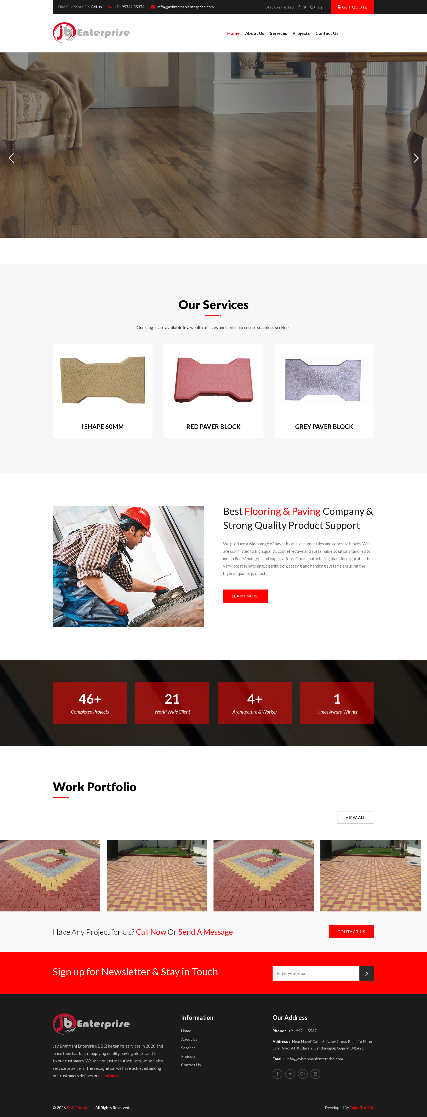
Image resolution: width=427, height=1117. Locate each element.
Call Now (151, 931)
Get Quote (352, 7)
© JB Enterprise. (80, 1107)
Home (233, 33)
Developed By (349, 1107)
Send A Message (205, 931)
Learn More (245, 596)
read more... (111, 1075)
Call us (96, 6)
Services (278, 33)
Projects (301, 33)
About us (254, 33)
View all (355, 817)
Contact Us (327, 33)
